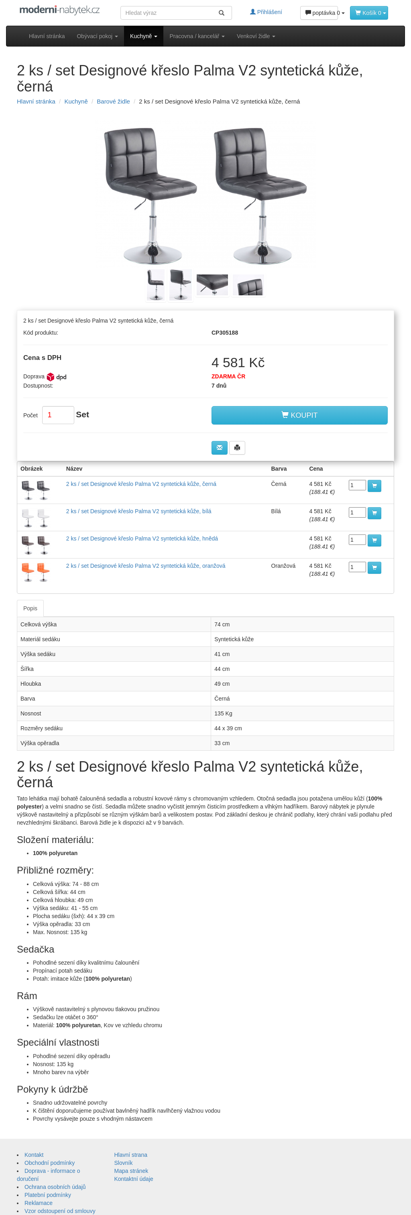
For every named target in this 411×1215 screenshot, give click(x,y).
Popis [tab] (30, 608)
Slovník (123, 1163)
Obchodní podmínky (49, 1163)
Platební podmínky (47, 1195)
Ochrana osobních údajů (55, 1187)
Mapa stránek (131, 1171)
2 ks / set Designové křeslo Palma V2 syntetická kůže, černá (141, 484)
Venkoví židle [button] (256, 36)
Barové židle (113, 101)
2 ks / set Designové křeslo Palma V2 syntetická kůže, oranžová (146, 566)
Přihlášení (266, 12)
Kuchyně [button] (143, 36)
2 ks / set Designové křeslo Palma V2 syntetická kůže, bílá (139, 511)
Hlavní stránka (47, 36)
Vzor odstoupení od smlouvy (60, 1211)
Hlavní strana (130, 1155)
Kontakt (33, 1155)
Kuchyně (75, 101)
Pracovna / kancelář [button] (197, 36)
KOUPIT (299, 415)
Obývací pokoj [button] (97, 36)
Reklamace (38, 1203)
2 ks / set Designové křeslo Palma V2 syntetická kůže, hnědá (142, 538)
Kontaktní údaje (133, 1179)
